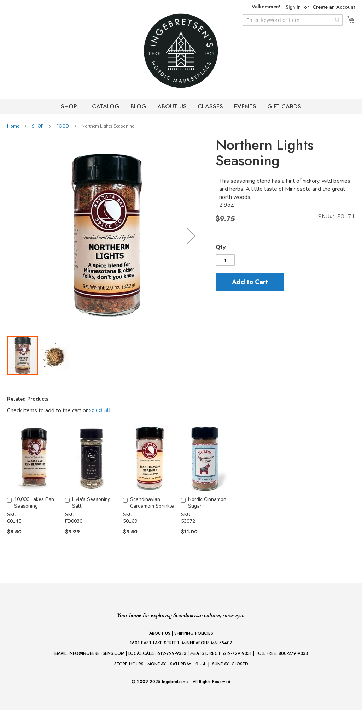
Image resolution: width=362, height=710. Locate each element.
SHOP (70, 106)
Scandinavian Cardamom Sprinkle (152, 502)
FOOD (62, 126)
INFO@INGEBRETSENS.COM (96, 653)
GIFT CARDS (284, 106)
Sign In (293, 7)
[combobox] (293, 20)
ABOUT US (172, 106)
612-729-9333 (171, 653)
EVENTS (245, 106)
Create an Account (334, 7)
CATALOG (105, 106)
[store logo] (181, 51)
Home (13, 126)
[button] (191, 236)
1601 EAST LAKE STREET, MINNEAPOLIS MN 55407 (181, 643)
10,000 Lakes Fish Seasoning (34, 502)
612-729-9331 (237, 653)
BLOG (138, 106)
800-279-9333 (293, 653)
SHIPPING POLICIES (193, 633)
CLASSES (210, 106)
